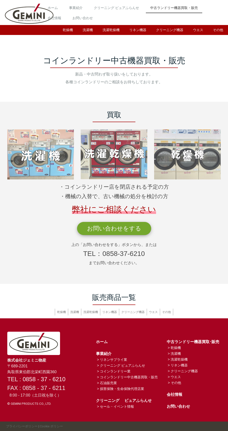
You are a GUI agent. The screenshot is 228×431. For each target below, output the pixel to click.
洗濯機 (88, 30)
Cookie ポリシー (51, 426)
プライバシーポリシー (22, 426)
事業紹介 (102, 6)
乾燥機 (68, 30)
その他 (218, 30)
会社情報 (139, 17)
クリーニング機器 (169, 30)
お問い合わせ (167, 17)
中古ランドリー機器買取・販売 (97, 17)
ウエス (198, 30)
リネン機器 (137, 30)
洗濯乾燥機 (111, 30)
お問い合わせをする (114, 228)
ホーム (79, 6)
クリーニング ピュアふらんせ (142, 6)
